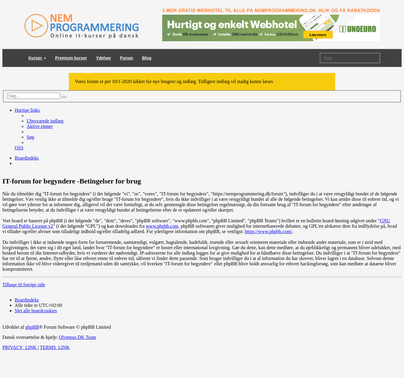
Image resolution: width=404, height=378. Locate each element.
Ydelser (103, 58)
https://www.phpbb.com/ (268, 231)
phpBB (32, 327)
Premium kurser (71, 58)
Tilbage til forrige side (23, 284)
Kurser (37, 58)
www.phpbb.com (162, 226)
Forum (126, 58)
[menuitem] (45, 120)
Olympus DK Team (77, 337)
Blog (146, 58)
